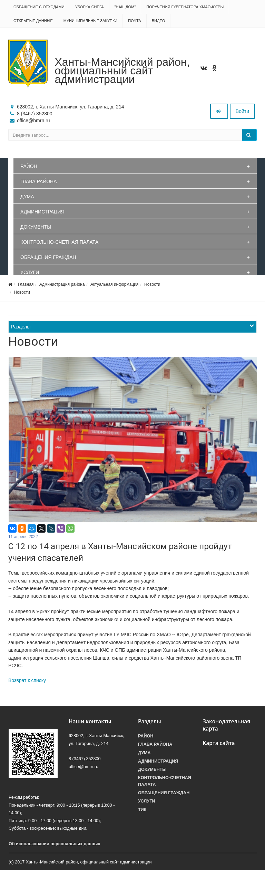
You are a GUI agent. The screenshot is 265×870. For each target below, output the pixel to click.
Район (28, 166)
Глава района (38, 181)
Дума (27, 196)
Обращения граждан (48, 257)
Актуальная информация (114, 284)
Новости (152, 284)
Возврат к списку (27, 680)
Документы (35, 227)
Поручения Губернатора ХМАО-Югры (185, 7)
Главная (26, 284)
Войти (242, 111)
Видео (158, 21)
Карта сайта (219, 743)
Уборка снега (89, 7)
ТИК (142, 809)
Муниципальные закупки (90, 21)
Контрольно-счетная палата (59, 242)
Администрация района (62, 284)
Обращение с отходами (39, 7)
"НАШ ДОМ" (125, 7)
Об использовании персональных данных (54, 843)
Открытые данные (33, 21)
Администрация (42, 211)
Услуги (29, 272)
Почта (134, 21)
